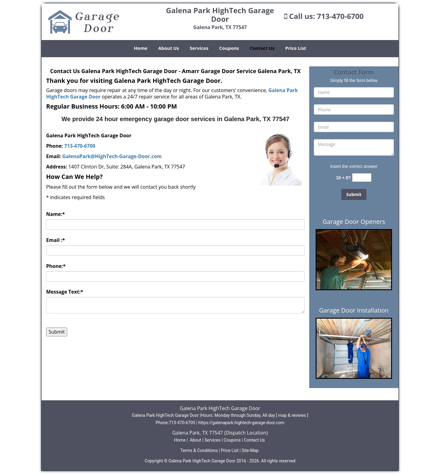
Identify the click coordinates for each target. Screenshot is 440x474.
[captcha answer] (362, 177)
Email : (55, 240)
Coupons (229, 48)
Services (199, 48)
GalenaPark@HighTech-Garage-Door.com (112, 156)
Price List (295, 48)
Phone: (56, 266)
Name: (55, 214)
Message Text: (64, 291)
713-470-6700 (340, 16)
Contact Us (262, 48)
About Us (168, 48)
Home (140, 48)
